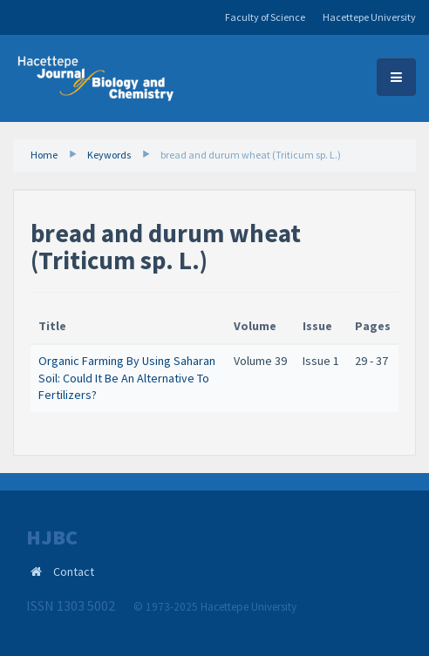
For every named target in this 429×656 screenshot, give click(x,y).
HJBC (52, 537)
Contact (73, 571)
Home (44, 154)
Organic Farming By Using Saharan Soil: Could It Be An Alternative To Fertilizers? (126, 377)
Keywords (109, 154)
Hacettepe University (369, 17)
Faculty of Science (265, 17)
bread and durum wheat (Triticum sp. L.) (250, 154)
